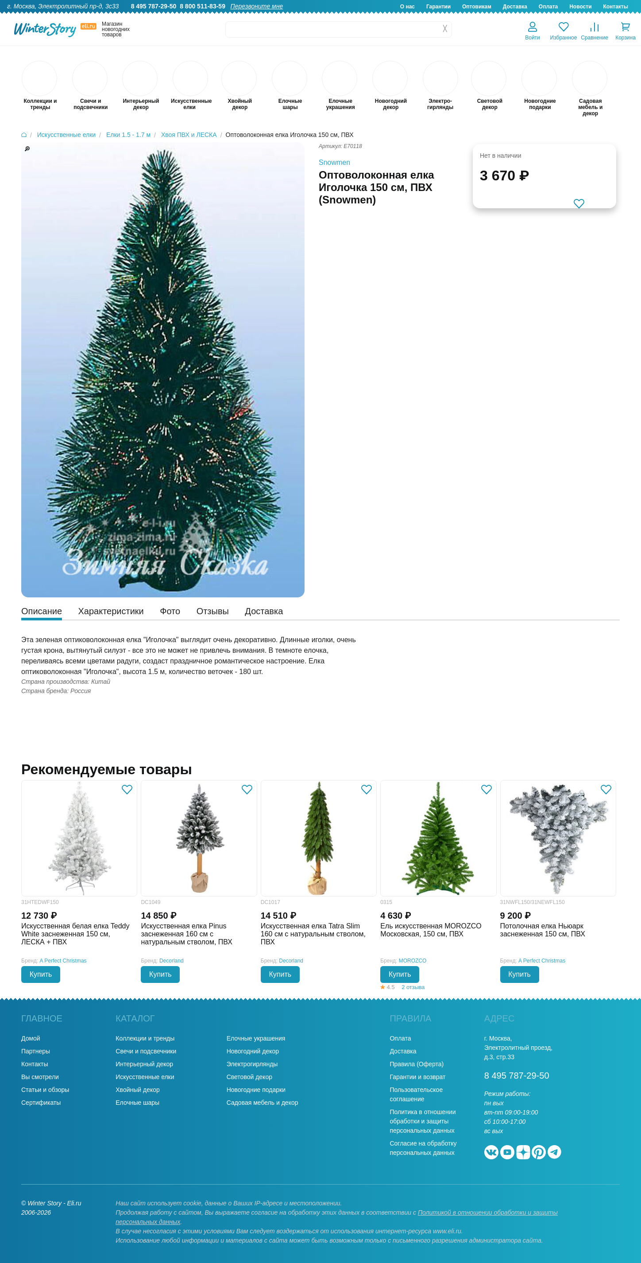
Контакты (615, 7)
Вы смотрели (40, 1076)
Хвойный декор (138, 1089)
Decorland (171, 961)
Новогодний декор (253, 1051)
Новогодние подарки (256, 1089)
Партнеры (35, 1051)
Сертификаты (41, 1102)
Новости (580, 7)
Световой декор (249, 1076)
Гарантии (438, 7)
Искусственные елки (145, 1076)
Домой (30, 1038)
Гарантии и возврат (417, 1076)
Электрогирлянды (252, 1064)
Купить (41, 974)
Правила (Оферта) (417, 1064)
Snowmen (334, 162)
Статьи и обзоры (45, 1089)
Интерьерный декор (144, 1064)
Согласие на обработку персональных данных (423, 1148)
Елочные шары (137, 1102)
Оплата (548, 7)
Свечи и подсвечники (146, 1051)
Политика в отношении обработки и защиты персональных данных (423, 1121)
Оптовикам (476, 7)
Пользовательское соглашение (416, 1094)
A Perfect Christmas (63, 961)
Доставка (515, 7)
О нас (407, 7)
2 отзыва (413, 987)
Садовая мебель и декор (262, 1102)
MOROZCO (413, 961)
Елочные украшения (256, 1038)
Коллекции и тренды (145, 1038)
